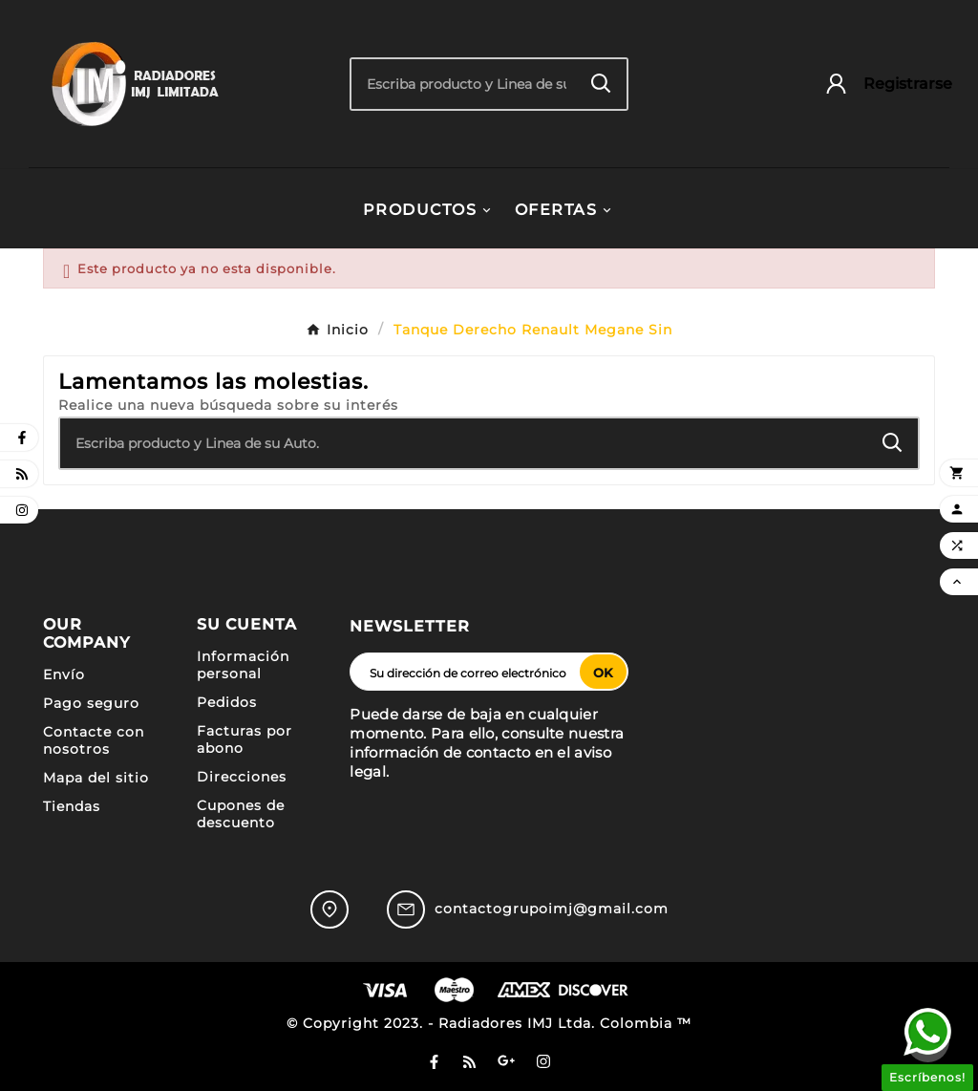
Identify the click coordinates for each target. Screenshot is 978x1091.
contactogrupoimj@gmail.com (552, 908)
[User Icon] (879, 83)
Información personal (243, 665)
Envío (64, 674)
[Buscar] (463, 84)
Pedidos (227, 702)
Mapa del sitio (96, 777)
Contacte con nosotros (93, 740)
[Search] (601, 84)
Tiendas (71, 806)
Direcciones (242, 776)
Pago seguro (91, 703)
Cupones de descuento (241, 814)
